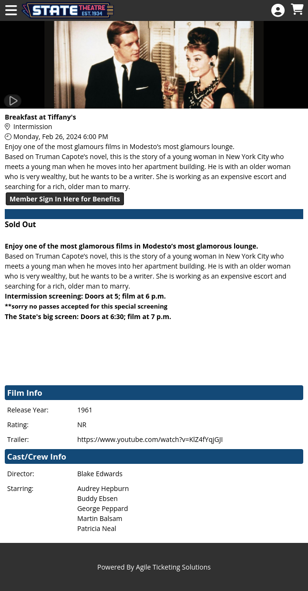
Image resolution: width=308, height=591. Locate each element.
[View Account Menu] (278, 11)
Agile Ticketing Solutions (173, 566)
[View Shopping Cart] (297, 10)
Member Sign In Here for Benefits (65, 198)
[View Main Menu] (11, 11)
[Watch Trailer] (12, 101)
